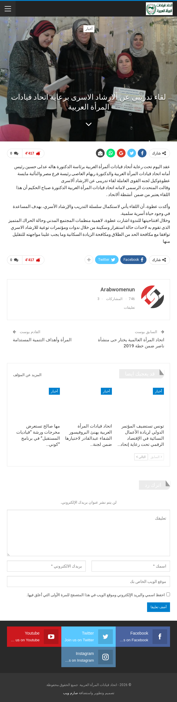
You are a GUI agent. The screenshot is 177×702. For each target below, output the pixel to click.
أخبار (88, 29)
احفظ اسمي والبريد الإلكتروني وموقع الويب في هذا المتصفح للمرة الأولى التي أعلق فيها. (96, 595)
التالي (141, 457)
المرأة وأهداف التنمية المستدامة (42, 339)
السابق (156, 457)
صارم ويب (70, 693)
